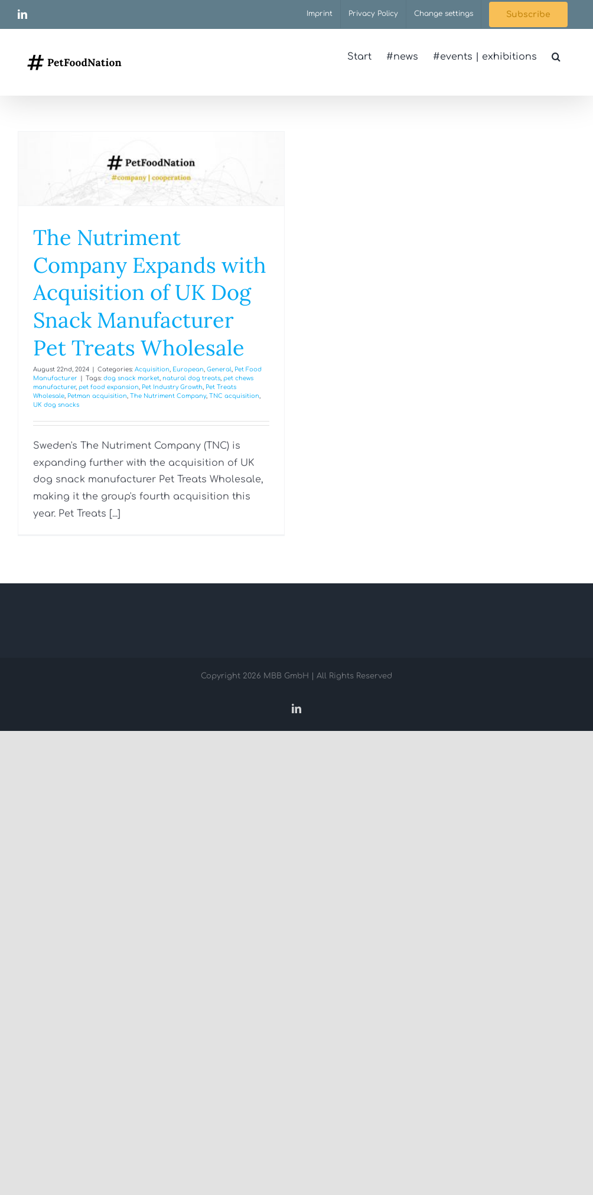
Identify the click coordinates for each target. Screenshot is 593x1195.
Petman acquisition (97, 396)
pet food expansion (109, 387)
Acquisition (152, 369)
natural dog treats (191, 378)
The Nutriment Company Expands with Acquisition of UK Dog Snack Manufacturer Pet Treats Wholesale (149, 292)
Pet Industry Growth (172, 387)
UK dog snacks (56, 404)
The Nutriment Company (168, 396)
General (219, 369)
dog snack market (131, 378)
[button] (556, 56)
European (188, 369)
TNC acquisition (234, 396)
